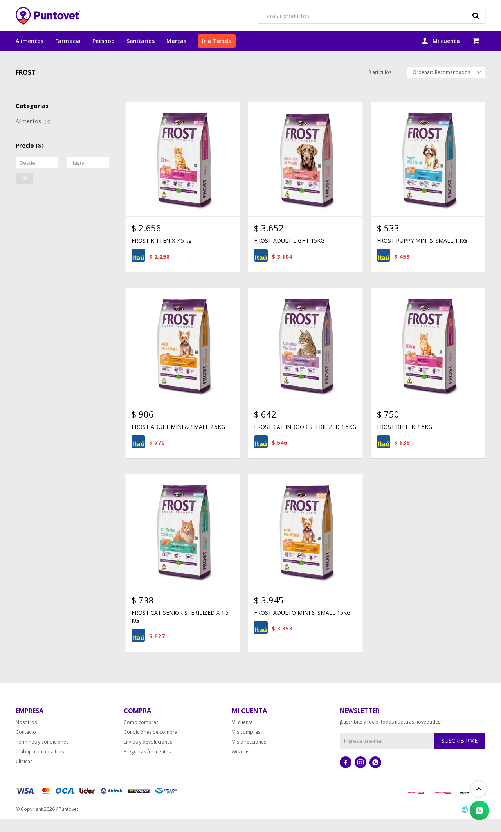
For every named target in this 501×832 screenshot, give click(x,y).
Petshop (103, 41)
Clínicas (24, 774)
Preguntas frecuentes (147, 764)
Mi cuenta (242, 735)
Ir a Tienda (217, 41)
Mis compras (246, 745)
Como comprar (141, 735)
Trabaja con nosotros (40, 764)
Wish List (241, 764)
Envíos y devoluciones (148, 754)
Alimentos (29, 41)
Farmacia (68, 41)
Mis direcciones (249, 754)
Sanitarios (140, 41)
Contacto (26, 745)
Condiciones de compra (150, 745)
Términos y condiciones (42, 754)
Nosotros (26, 735)
